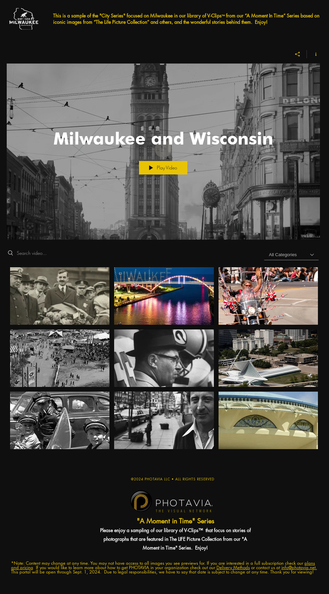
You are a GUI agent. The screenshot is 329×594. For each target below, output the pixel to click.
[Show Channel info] (313, 54)
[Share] (297, 54)
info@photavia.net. (299, 567)
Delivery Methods (233, 567)
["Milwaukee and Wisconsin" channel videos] (163, 366)
